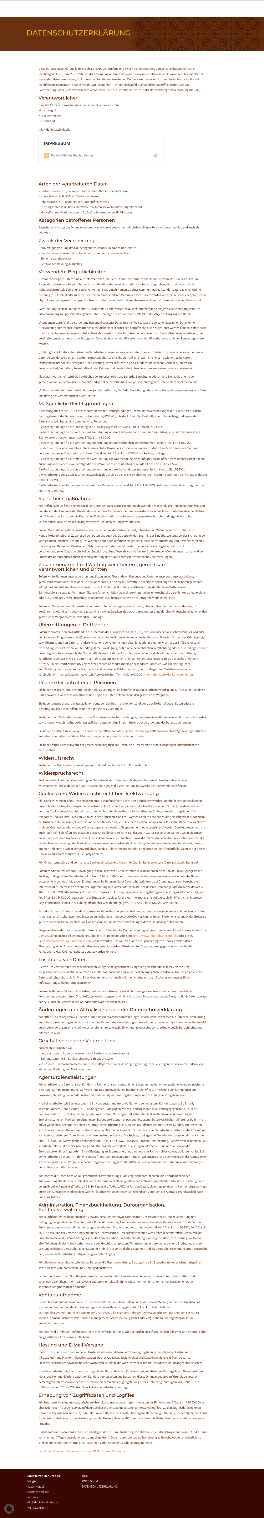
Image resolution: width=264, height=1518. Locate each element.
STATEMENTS (208, 8)
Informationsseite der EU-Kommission (168, 674)
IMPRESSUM (90, 1481)
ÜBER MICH (161, 8)
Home (142, 8)
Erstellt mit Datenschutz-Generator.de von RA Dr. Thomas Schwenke (82, 1451)
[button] (9, 1509)
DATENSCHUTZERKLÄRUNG (100, 1486)
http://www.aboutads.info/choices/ (155, 936)
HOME (86, 1476)
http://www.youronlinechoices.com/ (69, 941)
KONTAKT (230, 8)
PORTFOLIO (184, 8)
